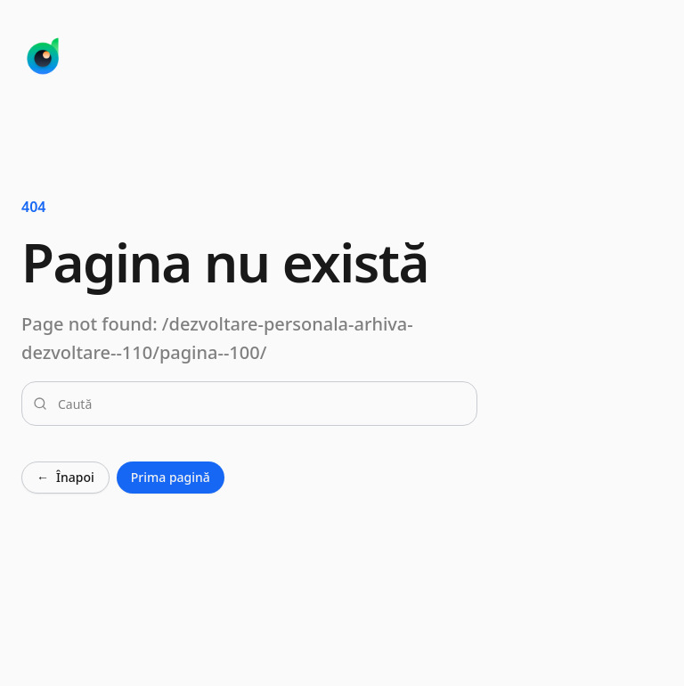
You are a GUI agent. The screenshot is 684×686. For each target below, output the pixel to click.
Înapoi (65, 477)
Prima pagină (170, 477)
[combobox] (260, 403)
